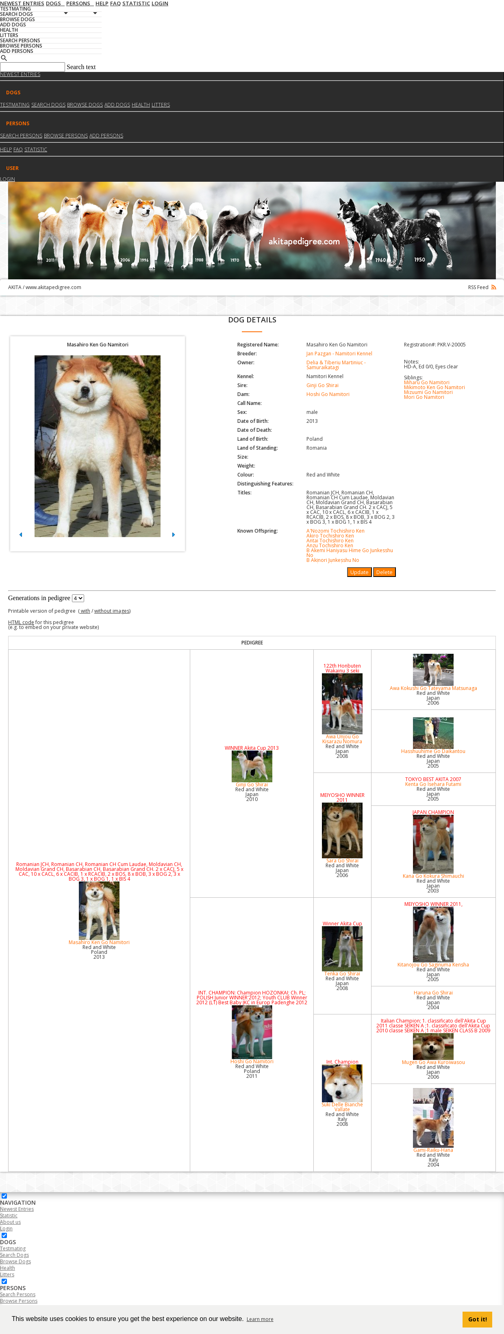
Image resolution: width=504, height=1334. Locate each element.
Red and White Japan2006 (433, 698)
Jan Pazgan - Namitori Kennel (339, 353)
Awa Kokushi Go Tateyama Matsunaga (433, 673)
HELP (6, 149)
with (85, 610)
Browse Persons (66, 135)
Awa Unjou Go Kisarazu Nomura (342, 709)
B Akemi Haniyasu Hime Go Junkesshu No (349, 553)
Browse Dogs (15, 1261)
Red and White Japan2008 (342, 751)
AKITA (15, 287)
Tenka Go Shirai (342, 951)
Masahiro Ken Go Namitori (99, 913)
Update (359, 572)
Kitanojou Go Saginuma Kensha (433, 937)
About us (10, 1222)
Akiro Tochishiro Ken (330, 535)
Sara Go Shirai (342, 833)
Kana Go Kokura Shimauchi (433, 847)
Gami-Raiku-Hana (433, 1120)
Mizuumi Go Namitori (428, 392)
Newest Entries (20, 74)
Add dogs (117, 104)
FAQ (18, 149)
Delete (384, 572)
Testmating (15, 104)
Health (141, 104)
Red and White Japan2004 (433, 1002)
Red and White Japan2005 (433, 761)
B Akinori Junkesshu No (332, 560)
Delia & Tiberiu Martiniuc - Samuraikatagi (336, 365)
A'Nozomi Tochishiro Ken (335, 530)
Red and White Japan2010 (252, 794)
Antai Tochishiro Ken (330, 540)
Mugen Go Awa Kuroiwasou (433, 1049)
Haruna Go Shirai (433, 992)
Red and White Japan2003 (433, 885)
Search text (81, 66)
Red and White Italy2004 (433, 1159)
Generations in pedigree (39, 597)
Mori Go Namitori (424, 397)
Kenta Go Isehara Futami (433, 784)
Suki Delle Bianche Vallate (342, 1088)
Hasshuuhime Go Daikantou (433, 734)
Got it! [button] (477, 1319)
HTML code (21, 622)
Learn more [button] (260, 1319)
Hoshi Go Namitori (328, 394)
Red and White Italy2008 (342, 1119)
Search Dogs (14, 1254)
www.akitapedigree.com (53, 287)
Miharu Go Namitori (427, 382)
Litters (161, 104)
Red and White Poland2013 (99, 952)
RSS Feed (482, 287)
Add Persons (106, 135)
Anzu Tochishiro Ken (329, 545)
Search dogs (48, 104)
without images (111, 610)
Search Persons (21, 135)
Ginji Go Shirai (322, 385)
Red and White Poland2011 (252, 1071)
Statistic (35, 149)
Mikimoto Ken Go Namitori (434, 387)
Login (7, 179)
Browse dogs (85, 104)
